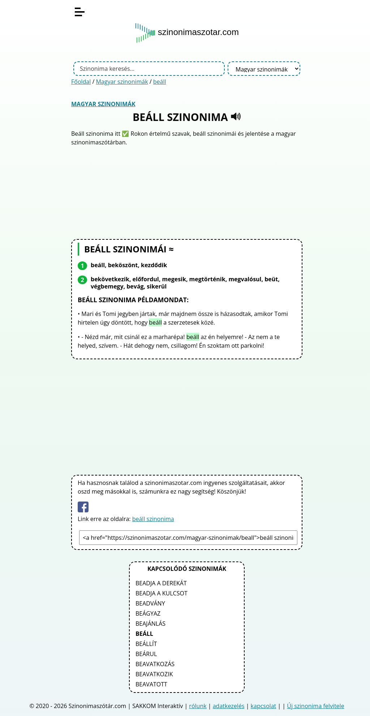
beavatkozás (155, 664)
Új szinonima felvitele (315, 706)
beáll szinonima (153, 519)
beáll (159, 82)
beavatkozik (154, 674)
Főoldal (81, 82)
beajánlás (150, 623)
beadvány (150, 603)
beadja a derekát (161, 583)
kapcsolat (263, 706)
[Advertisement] (187, 192)
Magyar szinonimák (122, 82)
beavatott (151, 684)
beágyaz (147, 613)
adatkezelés (229, 706)
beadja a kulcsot (161, 593)
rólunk (197, 706)
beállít (146, 643)
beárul (146, 654)
